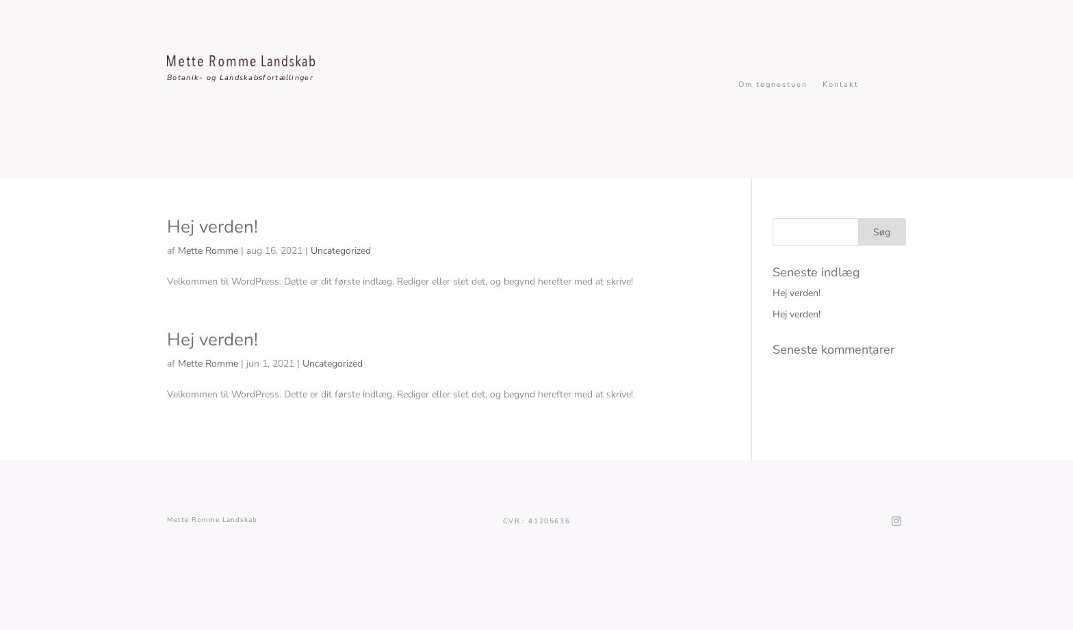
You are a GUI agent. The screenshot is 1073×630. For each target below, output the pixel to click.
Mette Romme (208, 250)
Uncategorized (341, 250)
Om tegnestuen (772, 85)
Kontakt (841, 85)
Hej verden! (212, 227)
